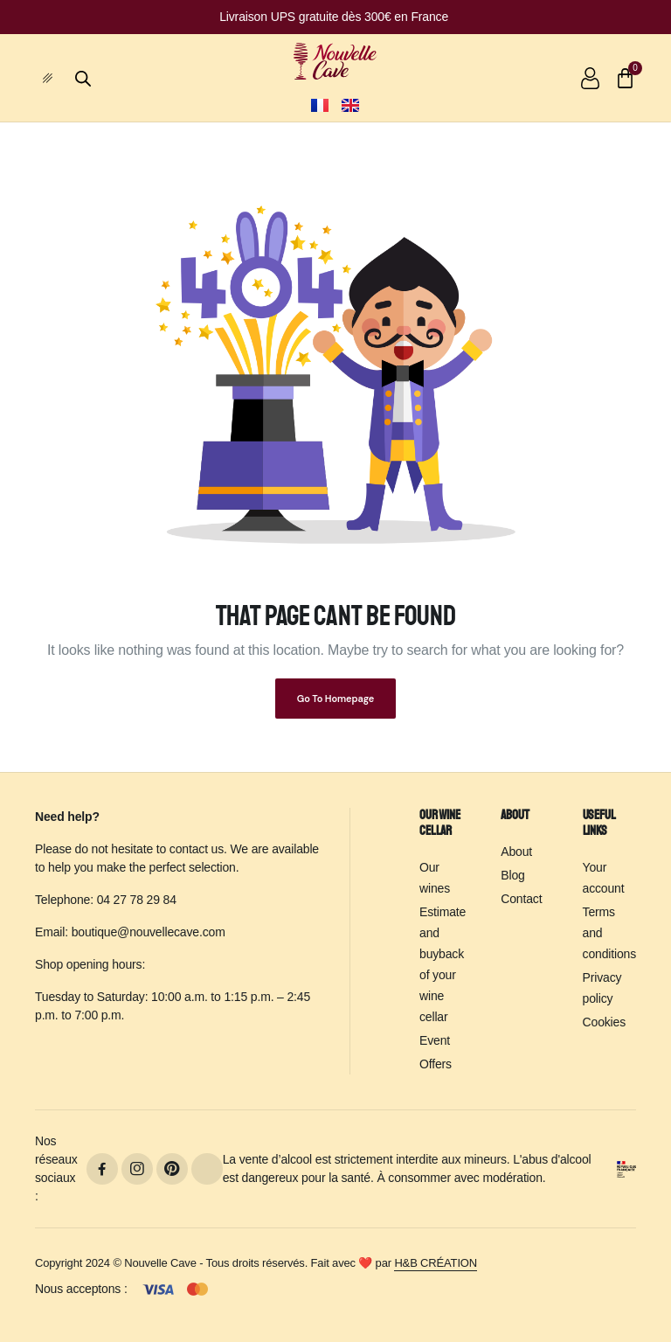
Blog (512, 875)
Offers (435, 1064)
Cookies (604, 1022)
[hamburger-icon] (54, 78)
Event (434, 1040)
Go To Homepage (335, 698)
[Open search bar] (83, 77)
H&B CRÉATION (435, 1262)
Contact (521, 899)
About (516, 852)
